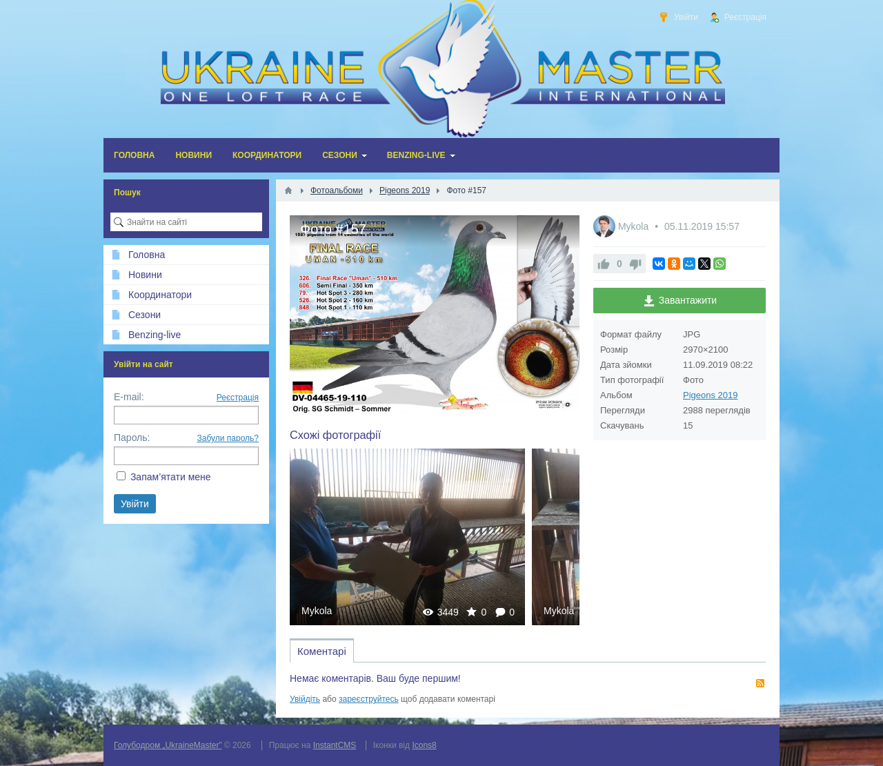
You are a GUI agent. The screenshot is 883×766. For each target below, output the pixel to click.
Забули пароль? (228, 438)
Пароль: (132, 437)
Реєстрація (238, 397)
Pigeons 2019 (710, 395)
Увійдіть (305, 699)
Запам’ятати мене (170, 476)
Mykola (316, 610)
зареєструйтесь (369, 699)
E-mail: (129, 396)
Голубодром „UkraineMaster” (167, 745)
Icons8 (424, 745)
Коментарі (321, 651)
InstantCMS (335, 745)
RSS (760, 683)
